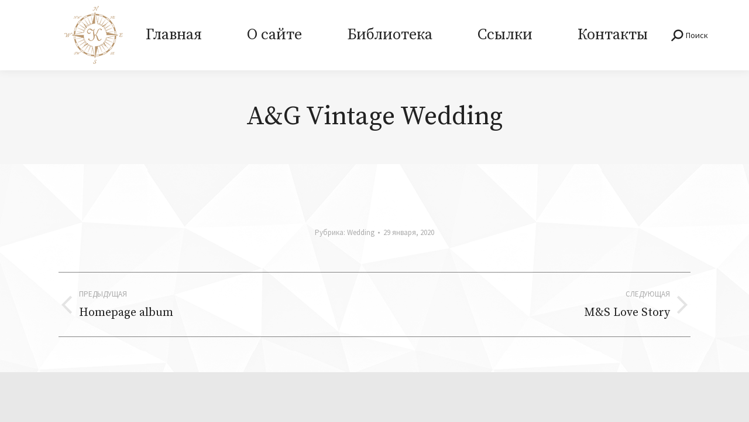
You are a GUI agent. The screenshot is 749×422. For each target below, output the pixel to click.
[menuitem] (173, 35)
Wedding (360, 232)
